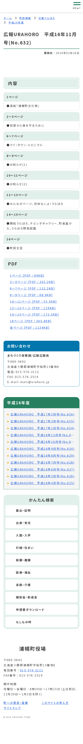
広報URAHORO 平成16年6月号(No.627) (43, 469)
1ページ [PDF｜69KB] (27, 275)
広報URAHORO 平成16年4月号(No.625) (43, 483)
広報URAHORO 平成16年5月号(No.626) (43, 476)
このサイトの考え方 (55, 703)
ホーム (8, 18)
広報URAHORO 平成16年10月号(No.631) (43, 442)
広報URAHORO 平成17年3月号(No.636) (43, 414)
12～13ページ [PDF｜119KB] (33, 308)
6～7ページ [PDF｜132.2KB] (32, 288)
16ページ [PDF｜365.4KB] (31, 321)
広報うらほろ (47, 18)
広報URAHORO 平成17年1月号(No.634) (43, 428)
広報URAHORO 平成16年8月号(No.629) (43, 455)
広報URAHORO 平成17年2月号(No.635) (43, 421)
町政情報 (25, 18)
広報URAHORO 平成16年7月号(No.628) (43, 462)
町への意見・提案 (16, 703)
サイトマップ (12, 708)
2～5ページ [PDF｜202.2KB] (32, 282)
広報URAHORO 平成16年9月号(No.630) (43, 448)
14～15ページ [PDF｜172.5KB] (34, 314)
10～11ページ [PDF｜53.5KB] (33, 301)
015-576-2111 (31, 670)
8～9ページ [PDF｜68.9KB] (31, 295)
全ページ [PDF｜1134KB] (30, 327)
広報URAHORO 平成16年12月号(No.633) (43, 435)
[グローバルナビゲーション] (77, 6)
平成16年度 (16, 22)
